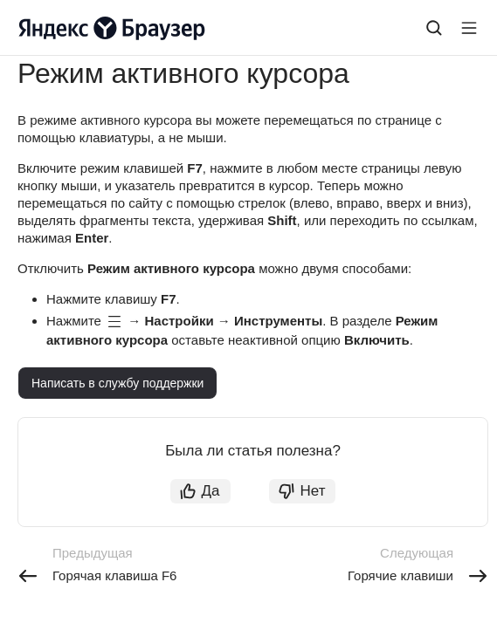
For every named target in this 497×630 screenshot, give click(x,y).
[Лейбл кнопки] (469, 28)
